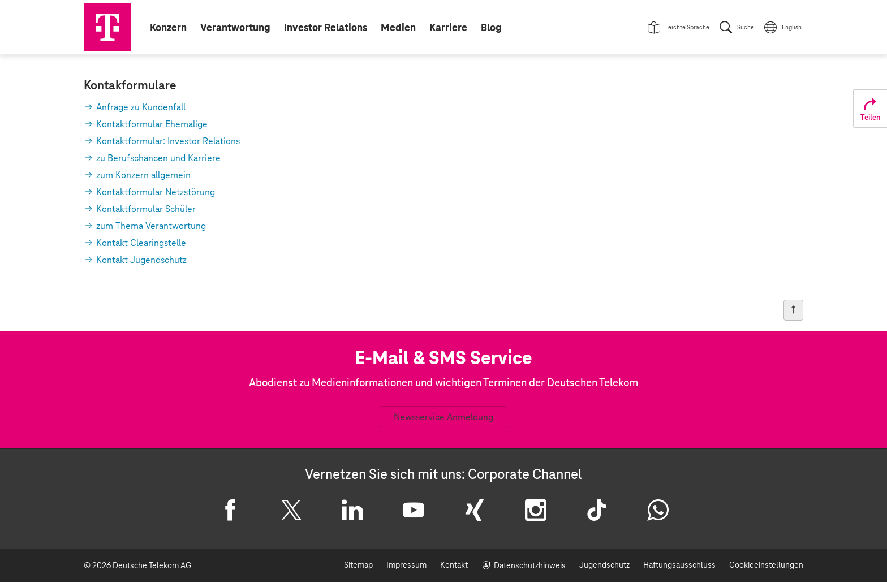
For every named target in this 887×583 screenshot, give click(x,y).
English (792, 27)
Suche (745, 27)
